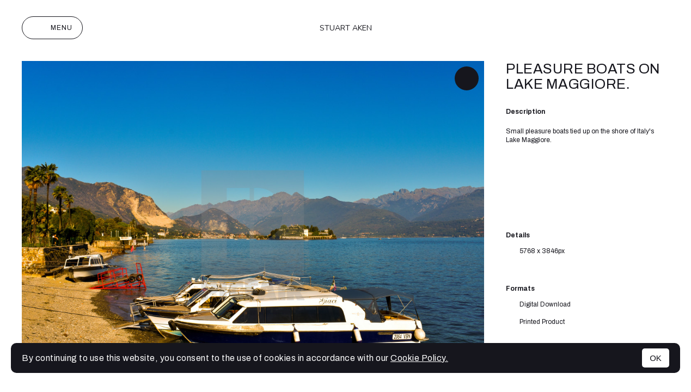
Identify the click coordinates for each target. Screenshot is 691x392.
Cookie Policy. (419, 358)
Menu (52, 27)
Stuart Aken (346, 28)
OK (656, 358)
